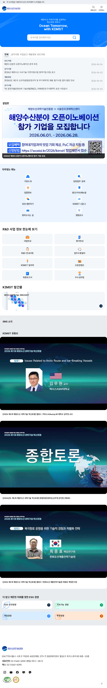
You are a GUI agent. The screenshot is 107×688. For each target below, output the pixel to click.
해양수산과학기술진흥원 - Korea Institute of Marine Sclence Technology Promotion (11, 8)
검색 (74, 37)
